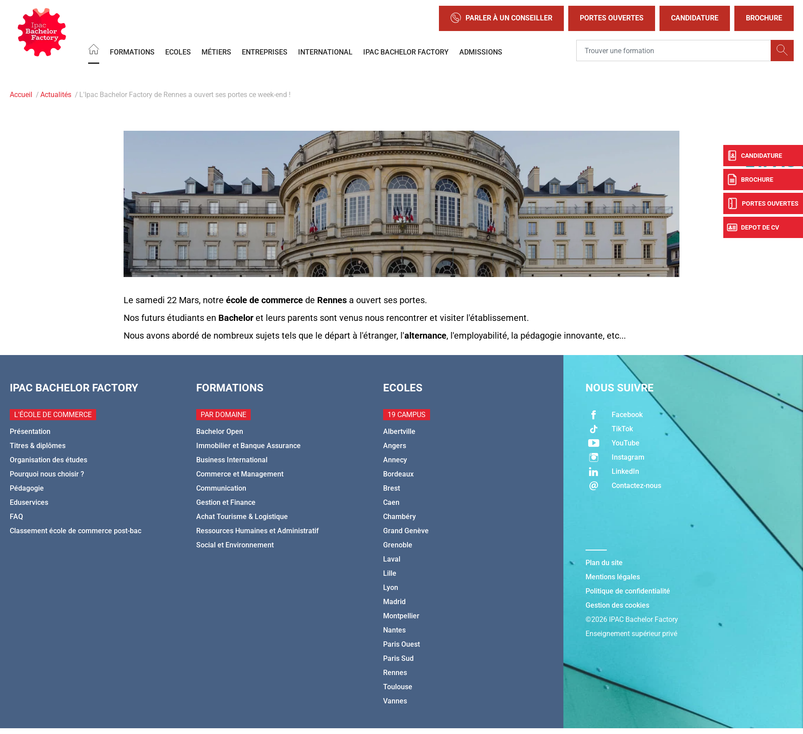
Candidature (694, 18)
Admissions (480, 51)
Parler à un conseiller (501, 18)
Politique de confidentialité (628, 591)
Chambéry (399, 516)
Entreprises (264, 51)
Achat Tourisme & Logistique (242, 516)
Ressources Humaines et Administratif (257, 531)
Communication (221, 488)
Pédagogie (27, 488)
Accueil (21, 94)
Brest (391, 488)
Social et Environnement (235, 545)
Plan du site (604, 562)
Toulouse (397, 687)
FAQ (16, 516)
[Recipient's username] (673, 50)
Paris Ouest (401, 644)
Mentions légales (613, 577)
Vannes (395, 701)
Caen (391, 502)
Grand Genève (406, 531)
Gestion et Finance (226, 502)
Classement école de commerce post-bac (75, 531)
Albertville (399, 431)
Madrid (394, 601)
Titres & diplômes (38, 445)
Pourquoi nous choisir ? (47, 474)
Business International (232, 460)
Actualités (55, 94)
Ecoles (178, 51)
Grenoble (397, 545)
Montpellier (401, 616)
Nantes (394, 630)
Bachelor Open (219, 431)
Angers (394, 445)
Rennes (395, 672)
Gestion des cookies (617, 605)
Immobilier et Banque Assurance (248, 445)
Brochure (764, 18)
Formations (132, 51)
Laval (391, 559)
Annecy (395, 460)
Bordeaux (398, 474)
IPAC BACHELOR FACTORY (406, 51)
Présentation (30, 431)
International (325, 51)
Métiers (216, 51)
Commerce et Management (239, 474)
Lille (389, 573)
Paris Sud (398, 658)
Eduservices (29, 502)
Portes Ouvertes (612, 18)
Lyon (390, 587)
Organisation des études (48, 460)
